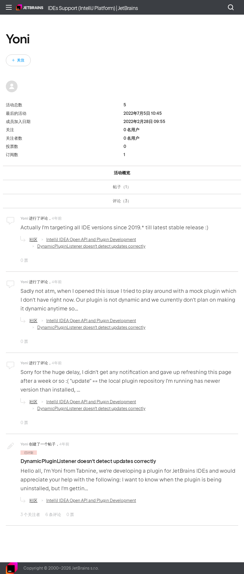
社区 (33, 239)
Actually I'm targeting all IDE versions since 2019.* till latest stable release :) (114, 227)
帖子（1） (122, 186)
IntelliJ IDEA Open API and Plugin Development (91, 239)
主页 (29, 7)
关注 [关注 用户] (21, 60)
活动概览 (122, 172)
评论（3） (122, 201)
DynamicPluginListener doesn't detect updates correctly (91, 246)
